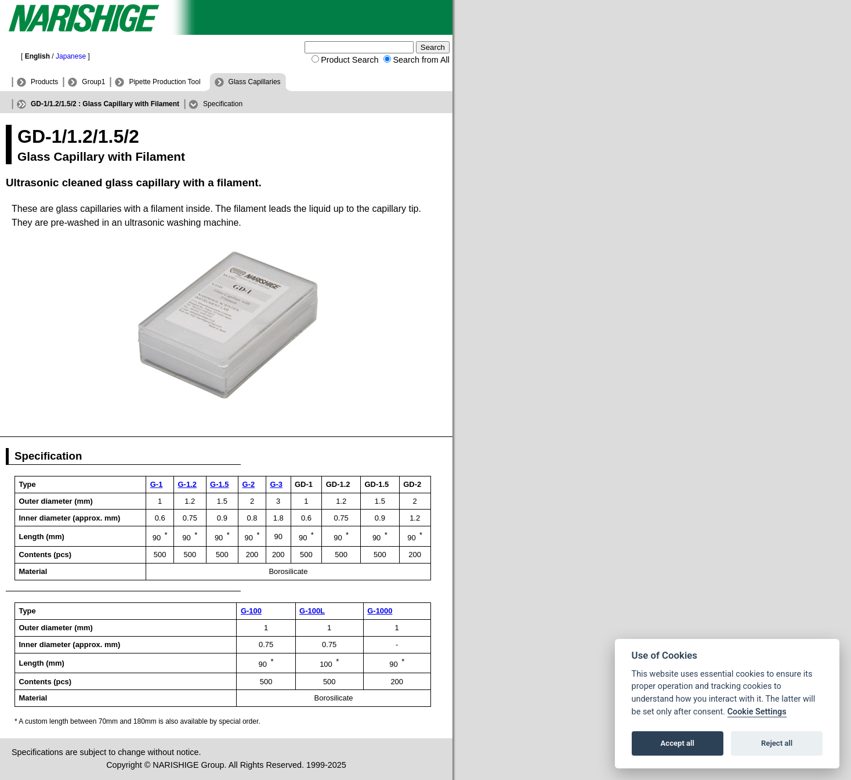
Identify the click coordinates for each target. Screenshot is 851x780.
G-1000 (379, 610)
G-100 (251, 610)
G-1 (156, 484)
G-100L (312, 610)
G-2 (248, 484)
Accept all (677, 743)
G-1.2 (187, 484)
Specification (222, 104)
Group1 (93, 82)
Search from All (421, 59)
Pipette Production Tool (164, 82)
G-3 (276, 484)
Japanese (71, 56)
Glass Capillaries (255, 82)
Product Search (349, 59)
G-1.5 (219, 484)
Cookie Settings (757, 712)
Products (44, 82)
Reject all (776, 743)
